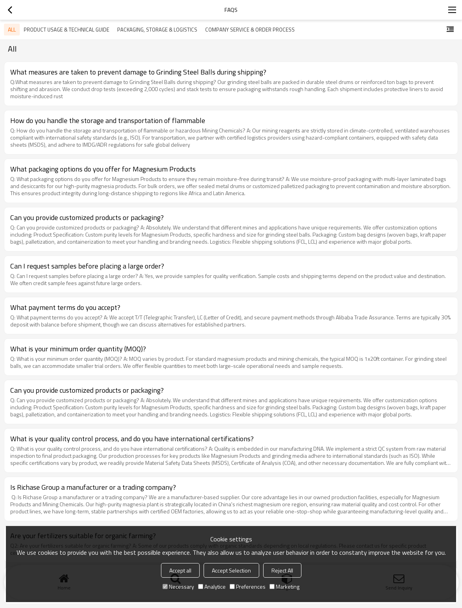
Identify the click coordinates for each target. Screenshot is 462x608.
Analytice (212, 586)
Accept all (180, 570)
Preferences (248, 586)
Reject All (282, 570)
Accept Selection (231, 570)
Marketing (284, 586)
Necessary (178, 586)
